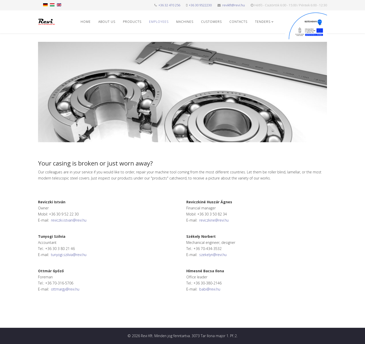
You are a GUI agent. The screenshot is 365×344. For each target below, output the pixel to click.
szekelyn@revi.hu (213, 254)
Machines (184, 22)
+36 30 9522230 (200, 5)
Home (86, 22)
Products (132, 22)
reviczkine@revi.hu (214, 220)
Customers (211, 22)
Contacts (238, 22)
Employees (159, 22)
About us (106, 22)
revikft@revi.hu (233, 5)
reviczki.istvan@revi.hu (68, 220)
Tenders (262, 22)
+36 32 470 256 (169, 5)
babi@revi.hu (209, 289)
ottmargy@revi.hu (65, 289)
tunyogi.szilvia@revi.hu (68, 254)
